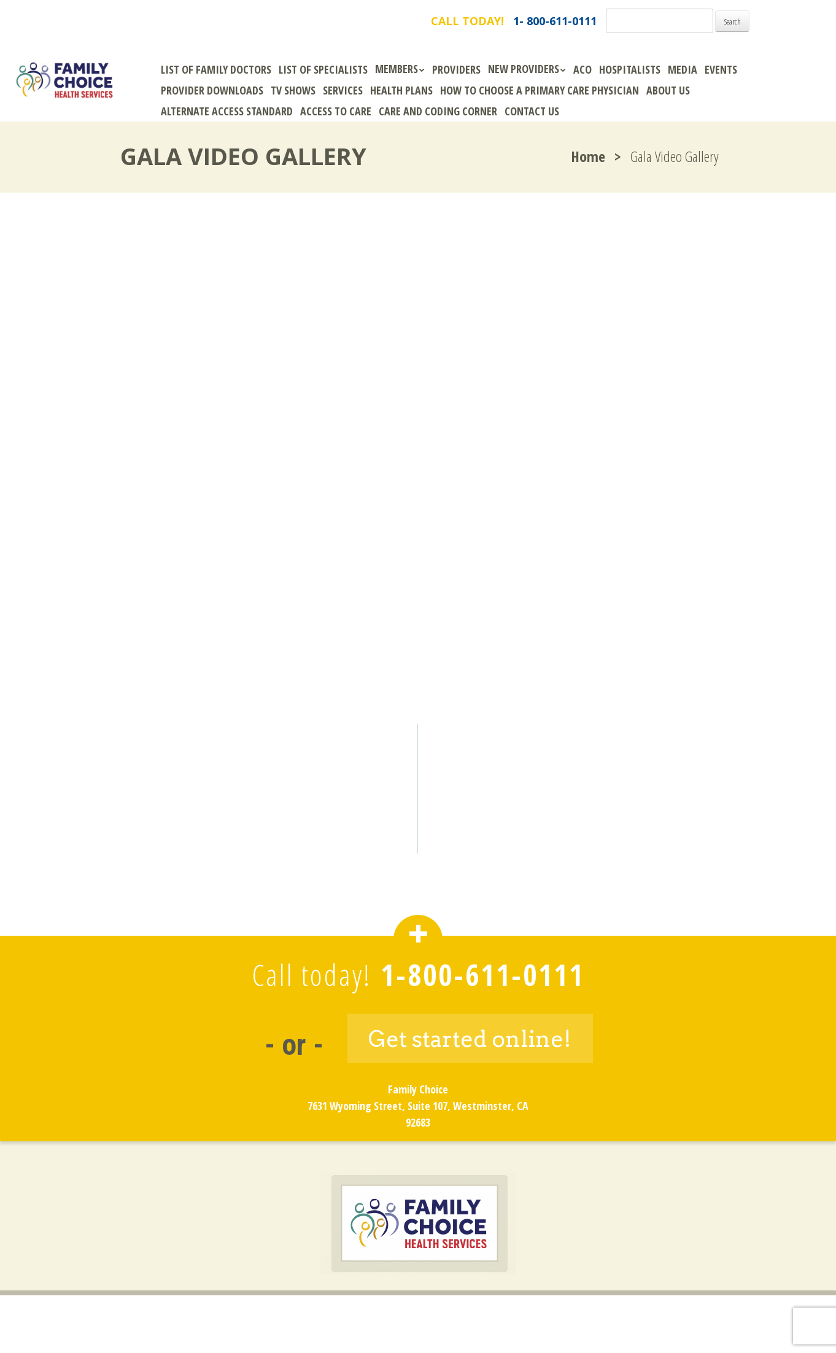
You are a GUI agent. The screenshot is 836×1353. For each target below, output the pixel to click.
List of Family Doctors (216, 69)
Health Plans (401, 90)
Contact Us (532, 111)
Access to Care (335, 111)
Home (588, 156)
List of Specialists (323, 69)
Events (721, 69)
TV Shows (293, 90)
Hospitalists (629, 69)
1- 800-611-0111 (555, 20)
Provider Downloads (212, 90)
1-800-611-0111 (482, 975)
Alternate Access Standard (227, 111)
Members (396, 68)
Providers (456, 69)
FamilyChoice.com (136, 21)
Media (682, 69)
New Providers (523, 68)
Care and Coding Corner (438, 111)
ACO (582, 69)
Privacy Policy (462, 1314)
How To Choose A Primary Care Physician (539, 90)
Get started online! (469, 1038)
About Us (668, 90)
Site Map (535, 1314)
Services (343, 90)
